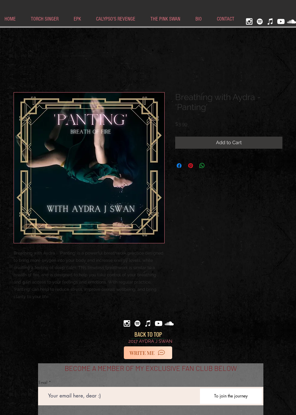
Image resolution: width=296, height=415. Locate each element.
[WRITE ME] (148, 352)
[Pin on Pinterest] (190, 165)
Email (43, 382)
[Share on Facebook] (179, 165)
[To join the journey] (230, 396)
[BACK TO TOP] (148, 334)
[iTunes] (270, 21)
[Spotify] (259, 21)
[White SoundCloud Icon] (291, 21)
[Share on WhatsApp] (202, 165)
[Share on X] (213, 165)
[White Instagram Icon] (249, 21)
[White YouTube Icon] (280, 21)
